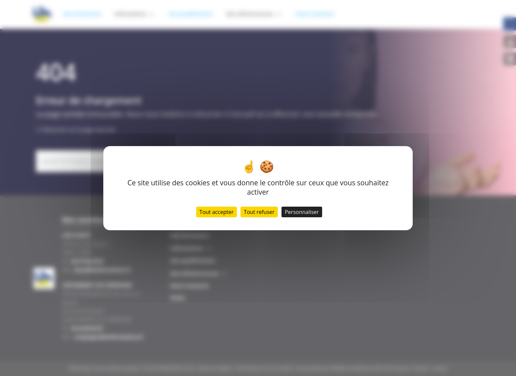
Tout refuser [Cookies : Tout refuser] (259, 212)
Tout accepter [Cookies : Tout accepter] (217, 212)
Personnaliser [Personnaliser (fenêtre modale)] (302, 212)
